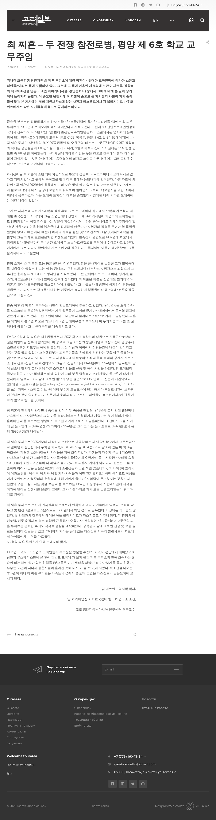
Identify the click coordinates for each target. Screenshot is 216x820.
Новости (149, 699)
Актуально (14, 743)
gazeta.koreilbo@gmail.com (135, 764)
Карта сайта (100, 806)
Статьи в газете (155, 708)
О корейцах (84, 699)
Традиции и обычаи (88, 719)
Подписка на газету (21, 725)
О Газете (13, 707)
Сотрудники (15, 737)
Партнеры (14, 719)
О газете (14, 699)
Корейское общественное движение (100, 713)
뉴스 (9, 773)
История (13, 713)
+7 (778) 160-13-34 (185, 5)
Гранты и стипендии (21, 764)
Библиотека (83, 725)
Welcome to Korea (22, 756)
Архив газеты (16, 731)
